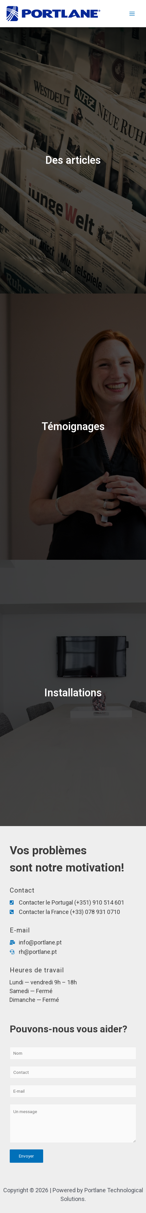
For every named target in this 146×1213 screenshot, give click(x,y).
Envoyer (26, 1156)
